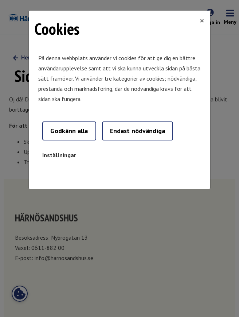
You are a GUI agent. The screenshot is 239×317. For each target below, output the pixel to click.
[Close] (202, 21)
